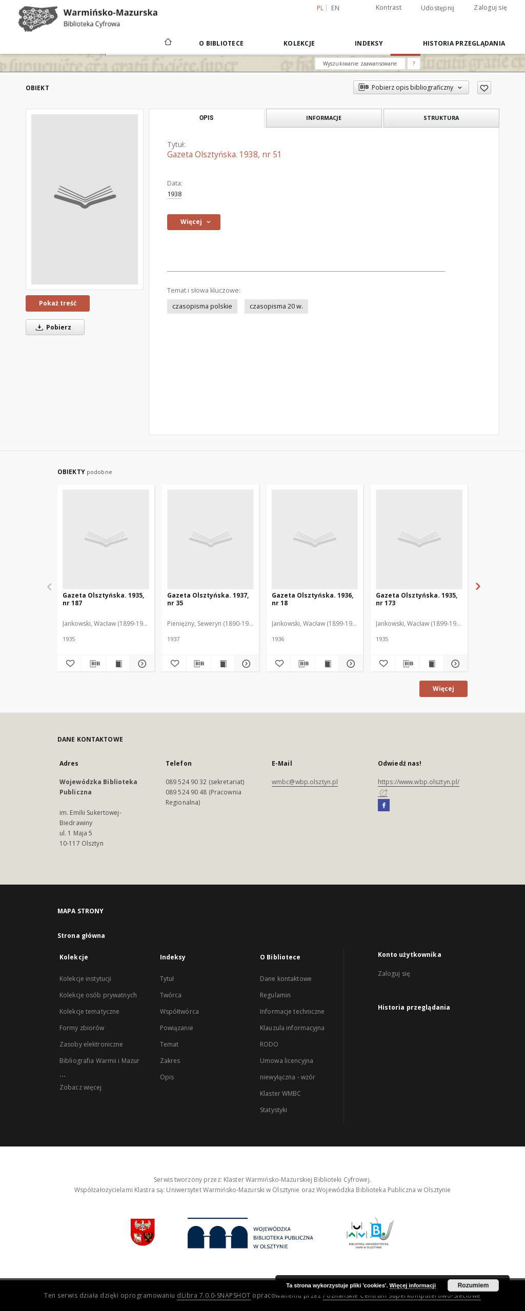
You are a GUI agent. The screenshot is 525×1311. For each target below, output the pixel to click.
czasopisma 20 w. (276, 306)
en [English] (335, 8)
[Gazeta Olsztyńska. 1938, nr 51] (84, 199)
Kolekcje (299, 43)
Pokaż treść (57, 303)
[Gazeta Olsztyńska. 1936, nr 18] (315, 539)
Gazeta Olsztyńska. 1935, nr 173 (416, 599)
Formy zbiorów (82, 1027)
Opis (167, 1077)
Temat (169, 1044)
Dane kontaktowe (286, 978)
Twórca (171, 995)
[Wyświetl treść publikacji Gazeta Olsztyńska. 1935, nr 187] (118, 663)
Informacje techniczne (292, 1011)
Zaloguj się (490, 7)
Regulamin (275, 995)
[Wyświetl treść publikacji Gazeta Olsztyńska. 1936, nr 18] (326, 663)
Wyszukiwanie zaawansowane (360, 63)
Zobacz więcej (80, 1087)
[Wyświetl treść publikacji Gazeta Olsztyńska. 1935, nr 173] (431, 663)
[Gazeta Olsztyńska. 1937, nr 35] (210, 539)
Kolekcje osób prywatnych (98, 995)
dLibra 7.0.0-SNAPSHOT (214, 1295)
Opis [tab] (206, 117)
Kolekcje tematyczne (89, 1011)
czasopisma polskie (202, 306)
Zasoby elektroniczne (91, 1044)
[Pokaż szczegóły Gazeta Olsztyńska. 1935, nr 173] (454, 663)
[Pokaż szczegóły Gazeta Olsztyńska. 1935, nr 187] (140, 663)
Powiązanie (176, 1027)
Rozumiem (473, 1285)
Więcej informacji (413, 1285)
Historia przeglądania (464, 43)
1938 (174, 194)
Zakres (170, 1060)
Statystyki (273, 1109)
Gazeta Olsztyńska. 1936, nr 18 (312, 599)
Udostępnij (438, 8)
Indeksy (369, 43)
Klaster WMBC (280, 1093)
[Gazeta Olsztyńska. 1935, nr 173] (419, 539)
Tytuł (167, 978)
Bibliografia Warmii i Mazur (99, 1060)
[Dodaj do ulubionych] (484, 87)
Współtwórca (179, 1011)
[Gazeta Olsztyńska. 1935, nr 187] (106, 539)
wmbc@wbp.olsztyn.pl (305, 781)
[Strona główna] (167, 43)
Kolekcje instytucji (85, 978)
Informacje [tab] (323, 117)
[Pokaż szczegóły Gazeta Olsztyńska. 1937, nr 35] (245, 663)
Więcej (443, 688)
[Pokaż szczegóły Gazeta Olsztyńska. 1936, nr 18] (349, 663)
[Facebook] (384, 805)
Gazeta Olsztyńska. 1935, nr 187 (103, 599)
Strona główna (81, 935)
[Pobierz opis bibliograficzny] (93, 663)
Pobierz (51, 327)
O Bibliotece (221, 43)
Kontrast (388, 7)
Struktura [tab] (441, 117)
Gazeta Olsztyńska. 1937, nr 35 (208, 599)
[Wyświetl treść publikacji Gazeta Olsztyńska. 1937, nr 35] (222, 663)
